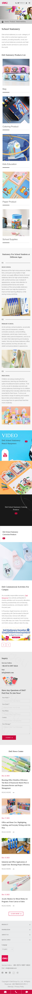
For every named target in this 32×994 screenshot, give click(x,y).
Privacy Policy (19, 986)
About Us (16, 935)
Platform (21, 3)
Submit (9, 737)
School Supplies (10, 240)
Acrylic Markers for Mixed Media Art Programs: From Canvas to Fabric (15, 900)
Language (4, 945)
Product (12, 21)
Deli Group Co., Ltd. (16, 981)
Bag (6, 90)
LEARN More (16, 913)
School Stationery (21, 21)
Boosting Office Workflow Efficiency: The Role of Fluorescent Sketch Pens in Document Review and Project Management (15, 784)
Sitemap (10, 986)
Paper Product (9, 203)
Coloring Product (10, 127)
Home (7, 21)
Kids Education (10, 165)
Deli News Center (16, 751)
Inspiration (16, 929)
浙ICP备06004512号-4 (19, 984)
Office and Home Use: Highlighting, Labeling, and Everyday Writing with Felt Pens (16, 825)
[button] (4, 645)
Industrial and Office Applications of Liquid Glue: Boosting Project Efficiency (16, 863)
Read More (8, 792)
